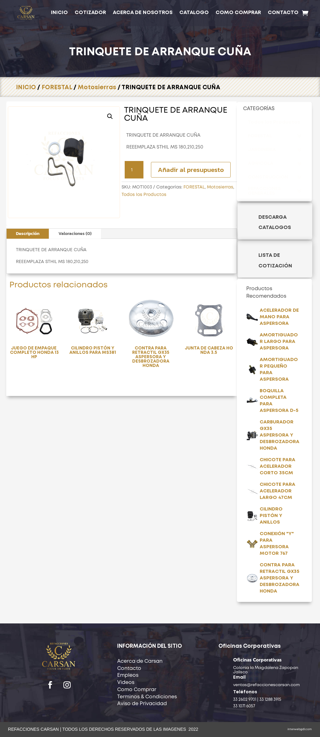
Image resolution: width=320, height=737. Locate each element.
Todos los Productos (144, 195)
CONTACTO (283, 12)
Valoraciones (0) (75, 233)
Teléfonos (245, 692)
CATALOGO (194, 12)
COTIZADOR (90, 12)
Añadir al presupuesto (191, 169)
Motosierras (97, 87)
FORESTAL (57, 87)
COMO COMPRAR (238, 12)
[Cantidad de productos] (134, 169)
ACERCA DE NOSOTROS (142, 12)
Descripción (27, 233)
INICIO (59, 12)
